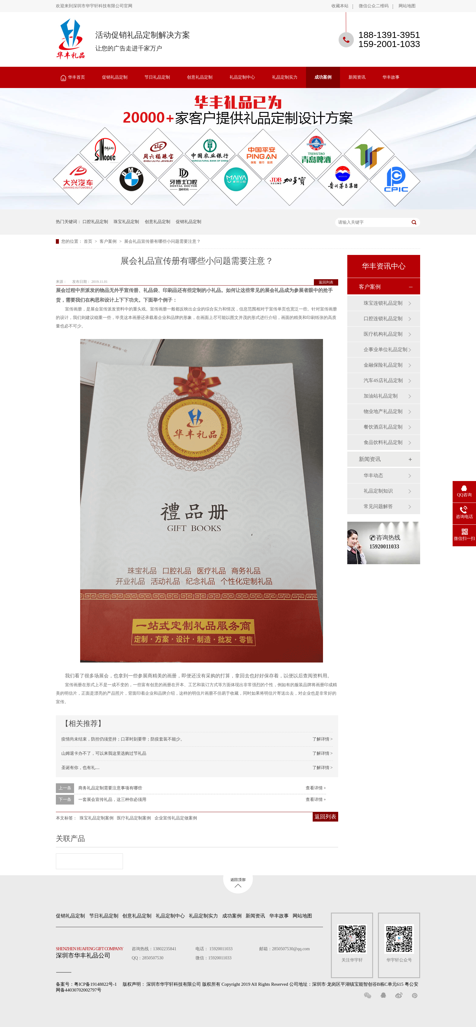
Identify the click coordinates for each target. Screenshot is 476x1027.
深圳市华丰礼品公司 (92, 951)
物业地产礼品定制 (383, 411)
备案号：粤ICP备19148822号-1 (86, 984)
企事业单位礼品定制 (385, 349)
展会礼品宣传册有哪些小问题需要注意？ (162, 241)
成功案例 (323, 77)
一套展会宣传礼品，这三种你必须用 (112, 799)
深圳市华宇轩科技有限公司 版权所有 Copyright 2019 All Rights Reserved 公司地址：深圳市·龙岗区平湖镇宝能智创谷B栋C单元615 (274, 984)
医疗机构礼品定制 (383, 334)
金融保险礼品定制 (383, 365)
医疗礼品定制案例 (134, 818)
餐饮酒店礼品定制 (383, 426)
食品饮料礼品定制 (383, 442)
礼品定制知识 (378, 490)
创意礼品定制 (199, 77)
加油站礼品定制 (381, 395)
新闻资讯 (356, 77)
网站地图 (407, 6)
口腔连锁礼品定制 (383, 318)
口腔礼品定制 (95, 221)
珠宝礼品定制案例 (97, 818)
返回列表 (326, 282)
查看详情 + (316, 788)
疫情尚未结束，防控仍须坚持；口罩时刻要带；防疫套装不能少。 (123, 739)
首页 (88, 241)
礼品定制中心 (242, 77)
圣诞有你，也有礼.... (80, 767)
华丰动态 (373, 475)
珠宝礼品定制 (126, 221)
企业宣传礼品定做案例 (176, 818)
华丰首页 (76, 77)
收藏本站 (340, 6)
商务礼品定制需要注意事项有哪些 (110, 788)
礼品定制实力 (285, 77)
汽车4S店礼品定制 (383, 380)
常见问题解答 (378, 506)
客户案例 (109, 241)
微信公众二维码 (374, 6)
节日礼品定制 (157, 77)
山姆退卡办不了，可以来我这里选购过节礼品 (103, 753)
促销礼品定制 (114, 77)
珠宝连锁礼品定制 (383, 303)
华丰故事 (390, 77)
